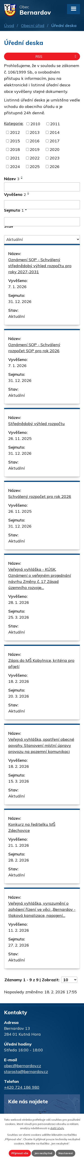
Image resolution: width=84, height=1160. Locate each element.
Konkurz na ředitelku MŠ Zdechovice (31, 827)
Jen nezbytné (43, 1153)
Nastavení (65, 1153)
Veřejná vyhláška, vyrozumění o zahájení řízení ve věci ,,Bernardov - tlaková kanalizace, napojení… (41, 909)
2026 (55, 166)
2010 (35, 123)
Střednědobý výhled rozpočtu (36, 423)
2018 (15, 149)
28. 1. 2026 (18, 602)
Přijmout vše (19, 1153)
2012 (15, 132)
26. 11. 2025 (20, 438)
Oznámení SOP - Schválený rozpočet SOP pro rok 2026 (34, 347)
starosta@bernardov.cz (26, 1071)
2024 (15, 166)
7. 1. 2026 (17, 286)
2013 (35, 132)
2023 (55, 158)
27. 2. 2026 (18, 945)
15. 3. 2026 (18, 781)
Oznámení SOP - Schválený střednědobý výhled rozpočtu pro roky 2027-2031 (39, 265)
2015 (15, 140)
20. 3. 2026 (18, 696)
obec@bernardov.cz (22, 1065)
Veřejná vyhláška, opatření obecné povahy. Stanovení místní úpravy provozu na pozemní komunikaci (41, 745)
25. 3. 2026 (18, 617)
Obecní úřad (32, 25)
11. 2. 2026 (18, 930)
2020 (55, 149)
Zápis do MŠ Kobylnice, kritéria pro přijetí (41, 663)
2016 (35, 140)
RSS (56, 56)
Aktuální (16, 316)
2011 (55, 123)
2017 (55, 140)
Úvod (9, 25)
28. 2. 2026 (18, 860)
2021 (15, 158)
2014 (55, 132)
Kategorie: (13, 123)
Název (11, 178)
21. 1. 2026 (18, 845)
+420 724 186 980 (21, 1087)
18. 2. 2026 (18, 681)
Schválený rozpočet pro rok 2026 (39, 496)
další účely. (57, 1128)
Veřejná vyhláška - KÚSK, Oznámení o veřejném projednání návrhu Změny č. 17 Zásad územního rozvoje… (39, 578)
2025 (35, 166)
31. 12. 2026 (20, 301)
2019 (35, 149)
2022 (35, 158)
